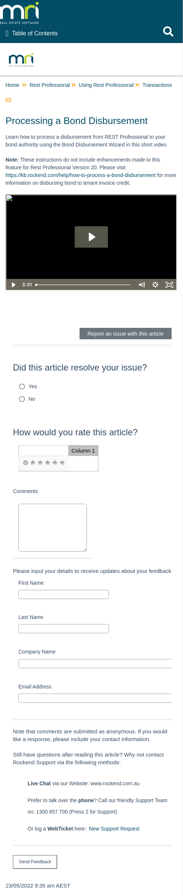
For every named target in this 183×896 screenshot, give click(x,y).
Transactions (157, 85)
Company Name (37, 652)
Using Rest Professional (106, 85)
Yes (33, 386)
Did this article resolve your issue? (80, 367)
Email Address (34, 687)
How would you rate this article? (75, 432)
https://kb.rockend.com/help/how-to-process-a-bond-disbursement (81, 175)
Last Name (30, 617)
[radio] (25, 463)
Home (12, 85)
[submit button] (35, 862)
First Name (30, 583)
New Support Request (114, 829)
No (32, 399)
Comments (25, 491)
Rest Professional (49, 85)
